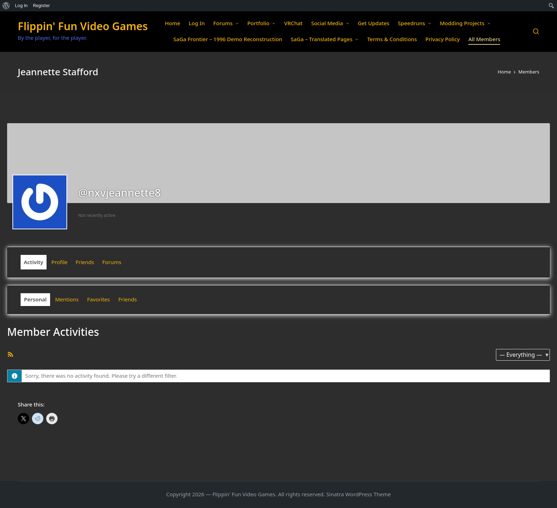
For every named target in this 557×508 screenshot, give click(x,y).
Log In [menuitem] (21, 5)
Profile (59, 262)
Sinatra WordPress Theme (358, 494)
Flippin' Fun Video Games (83, 26)
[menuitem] (6, 5)
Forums (111, 262)
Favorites (98, 299)
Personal (35, 299)
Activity (33, 262)
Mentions (67, 299)
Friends (85, 262)
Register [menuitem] (41, 5)
